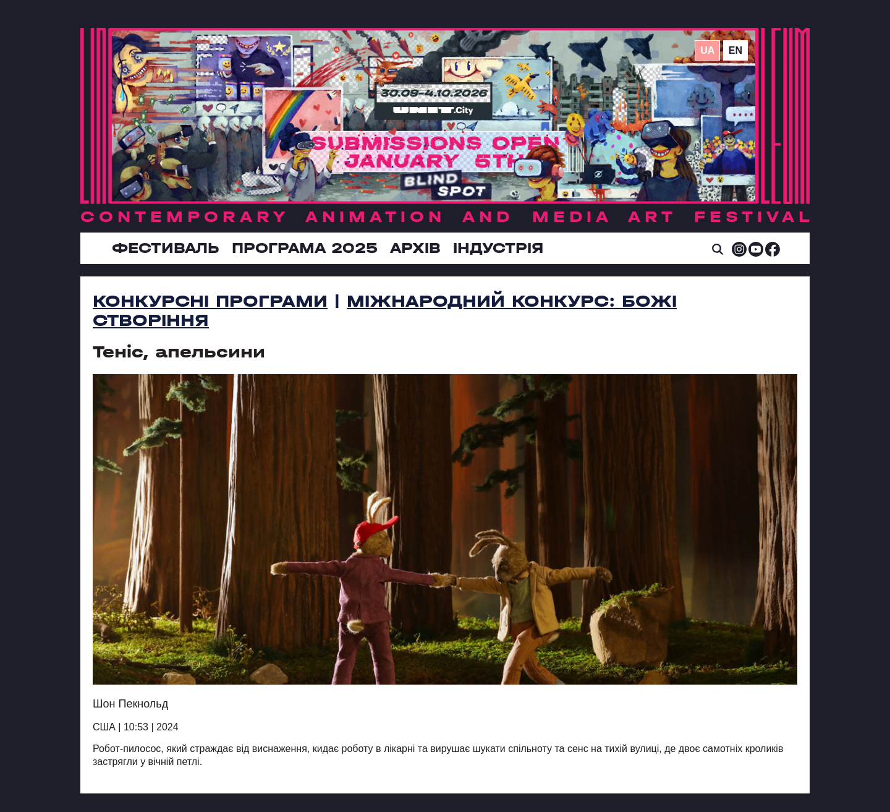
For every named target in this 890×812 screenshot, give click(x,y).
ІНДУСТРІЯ (498, 248)
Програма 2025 (305, 248)
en (735, 50)
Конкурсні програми (210, 301)
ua (707, 50)
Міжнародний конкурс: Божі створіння (385, 310)
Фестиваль (165, 248)
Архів (415, 248)
